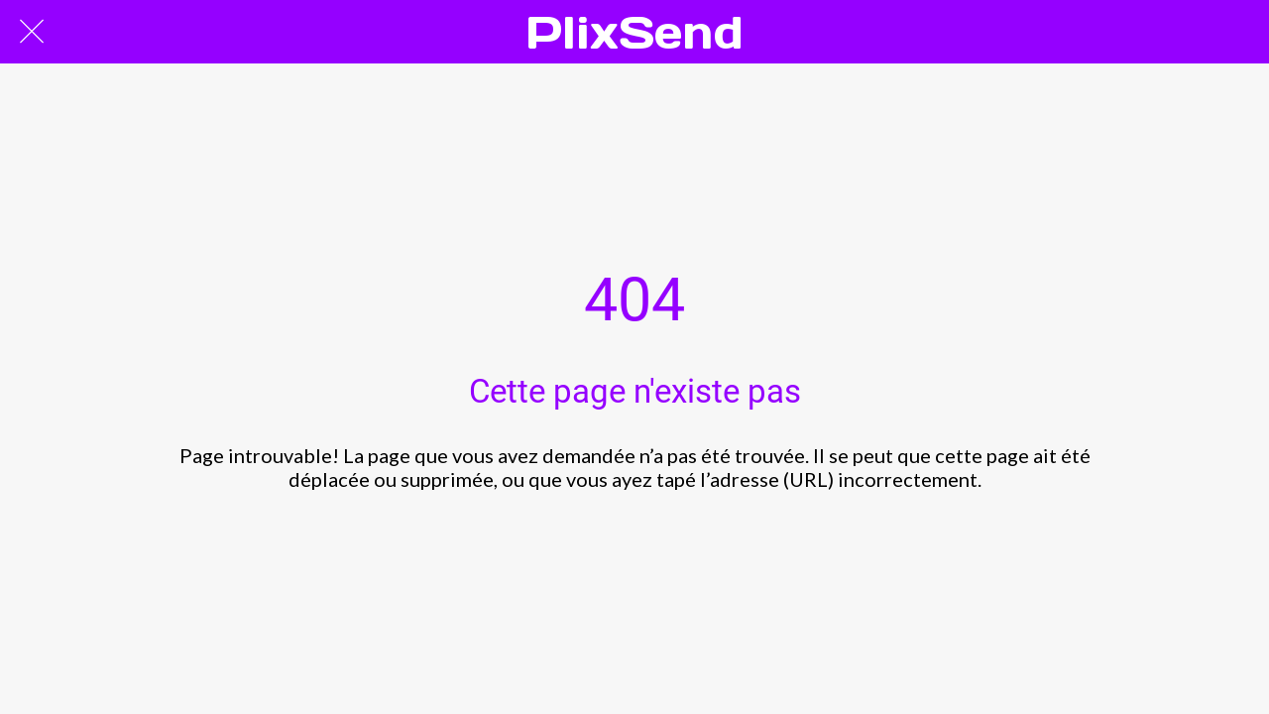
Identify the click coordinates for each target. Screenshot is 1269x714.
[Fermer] (32, 32)
